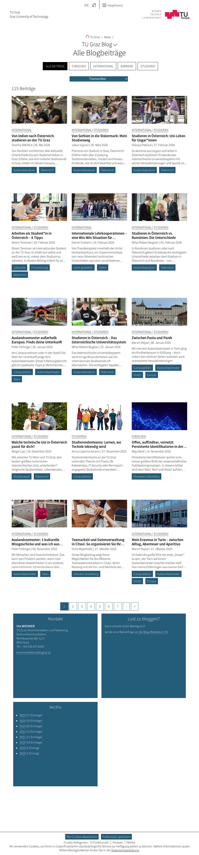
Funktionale (99, 842)
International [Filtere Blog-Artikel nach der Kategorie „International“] (22, 130)
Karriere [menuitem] (127, 66)
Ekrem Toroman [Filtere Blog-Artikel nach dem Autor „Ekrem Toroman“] (22, 242)
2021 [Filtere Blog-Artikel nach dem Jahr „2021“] (22, 737)
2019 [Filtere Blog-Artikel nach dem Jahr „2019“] (22, 748)
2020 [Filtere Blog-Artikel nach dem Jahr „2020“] (22, 742)
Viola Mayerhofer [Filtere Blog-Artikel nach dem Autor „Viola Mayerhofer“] (82, 549)
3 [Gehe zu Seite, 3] (82, 606)
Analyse (116, 842)
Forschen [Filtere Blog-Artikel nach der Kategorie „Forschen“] (139, 436)
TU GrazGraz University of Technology (29, 14)
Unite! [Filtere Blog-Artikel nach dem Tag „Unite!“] (102, 267)
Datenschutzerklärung (125, 850)
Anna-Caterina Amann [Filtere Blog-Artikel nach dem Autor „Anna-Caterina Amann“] (86, 451)
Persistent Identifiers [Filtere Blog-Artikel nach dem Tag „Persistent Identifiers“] (147, 476)
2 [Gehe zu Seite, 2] (73, 606)
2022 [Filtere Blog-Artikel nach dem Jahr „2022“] (22, 731)
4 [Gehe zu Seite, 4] (91, 606)
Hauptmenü (112, 5)
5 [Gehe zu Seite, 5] (100, 606)
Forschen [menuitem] (79, 66)
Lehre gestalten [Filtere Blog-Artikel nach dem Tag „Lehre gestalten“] (83, 267)
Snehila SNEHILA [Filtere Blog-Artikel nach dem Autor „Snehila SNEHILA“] (22, 145)
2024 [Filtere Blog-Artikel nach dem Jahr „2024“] (22, 721)
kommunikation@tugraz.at (34, 652)
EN (86, 5)
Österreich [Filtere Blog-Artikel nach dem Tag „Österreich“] (47, 170)
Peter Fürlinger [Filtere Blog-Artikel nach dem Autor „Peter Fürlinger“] (21, 347)
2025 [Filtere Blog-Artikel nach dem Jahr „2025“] (22, 715)
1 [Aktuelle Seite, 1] (64, 606)
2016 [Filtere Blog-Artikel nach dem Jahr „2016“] (22, 753)
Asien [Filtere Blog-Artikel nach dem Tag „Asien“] (16, 379)
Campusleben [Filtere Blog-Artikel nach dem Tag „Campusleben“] (22, 372)
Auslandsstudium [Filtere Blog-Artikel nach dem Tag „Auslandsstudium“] (24, 170)
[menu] (99, 79)
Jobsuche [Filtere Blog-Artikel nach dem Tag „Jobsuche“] (19, 267)
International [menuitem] (103, 66)
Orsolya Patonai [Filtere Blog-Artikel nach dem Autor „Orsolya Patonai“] (142, 145)
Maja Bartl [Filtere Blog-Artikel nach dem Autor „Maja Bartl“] (138, 451)
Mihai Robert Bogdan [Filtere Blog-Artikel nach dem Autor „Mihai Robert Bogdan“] (145, 242)
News (107, 37)
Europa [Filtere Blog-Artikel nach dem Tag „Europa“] (151, 375)
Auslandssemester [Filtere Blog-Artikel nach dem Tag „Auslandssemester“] (48, 372)
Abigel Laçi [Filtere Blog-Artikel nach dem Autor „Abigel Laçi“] (19, 451)
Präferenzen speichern (116, 837)
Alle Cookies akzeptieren (81, 837)
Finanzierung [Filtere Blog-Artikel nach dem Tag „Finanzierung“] (39, 267)
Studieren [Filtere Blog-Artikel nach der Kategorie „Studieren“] (101, 130)
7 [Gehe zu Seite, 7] (118, 606)
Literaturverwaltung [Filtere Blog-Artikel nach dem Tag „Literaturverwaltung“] (86, 574)
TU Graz (93, 37)
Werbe (129, 842)
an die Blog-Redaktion (149, 632)
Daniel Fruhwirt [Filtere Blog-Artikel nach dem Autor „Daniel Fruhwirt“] (82, 242)
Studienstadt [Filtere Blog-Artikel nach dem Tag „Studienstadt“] (21, 476)
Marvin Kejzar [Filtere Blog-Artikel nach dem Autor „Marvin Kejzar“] (140, 343)
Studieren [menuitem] (148, 66)
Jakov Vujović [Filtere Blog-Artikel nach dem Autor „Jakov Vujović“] (80, 145)
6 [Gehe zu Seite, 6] (109, 606)
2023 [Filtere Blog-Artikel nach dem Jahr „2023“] (22, 726)
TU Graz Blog (99, 44)
